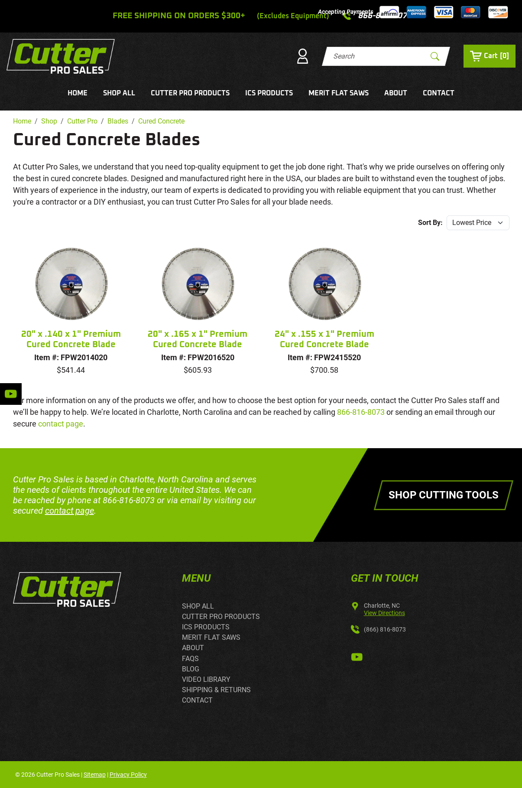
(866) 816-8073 (385, 629)
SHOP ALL (119, 93)
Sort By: (430, 222)
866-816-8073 (129, 500)
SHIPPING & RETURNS (216, 690)
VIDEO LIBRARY (206, 679)
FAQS (190, 658)
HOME (78, 93)
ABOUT (395, 93)
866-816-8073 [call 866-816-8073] (361, 412)
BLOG (190, 669)
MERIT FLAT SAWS (338, 93)
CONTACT (438, 93)
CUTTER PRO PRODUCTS (190, 93)
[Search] (378, 56)
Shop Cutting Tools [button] (444, 495)
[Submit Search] (435, 56)
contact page (60, 423)
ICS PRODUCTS (269, 93)
